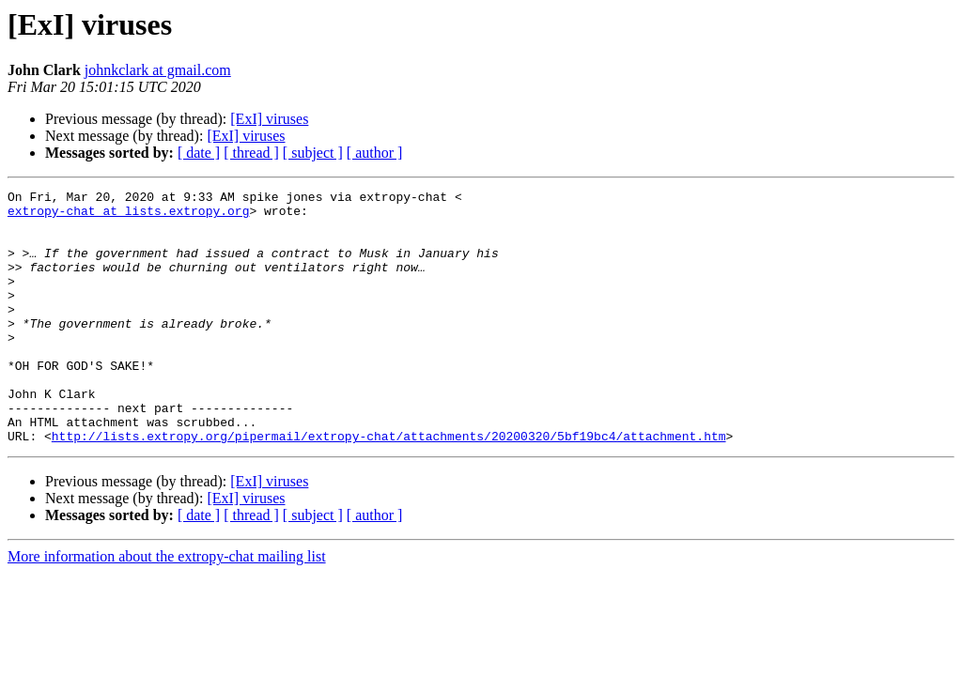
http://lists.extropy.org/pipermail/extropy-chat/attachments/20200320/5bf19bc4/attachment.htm (389, 486)
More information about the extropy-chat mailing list (167, 607)
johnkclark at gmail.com (158, 70)
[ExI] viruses (269, 119)
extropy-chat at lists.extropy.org (128, 215)
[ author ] (375, 153)
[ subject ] (313, 153)
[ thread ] (251, 153)
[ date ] (199, 153)
